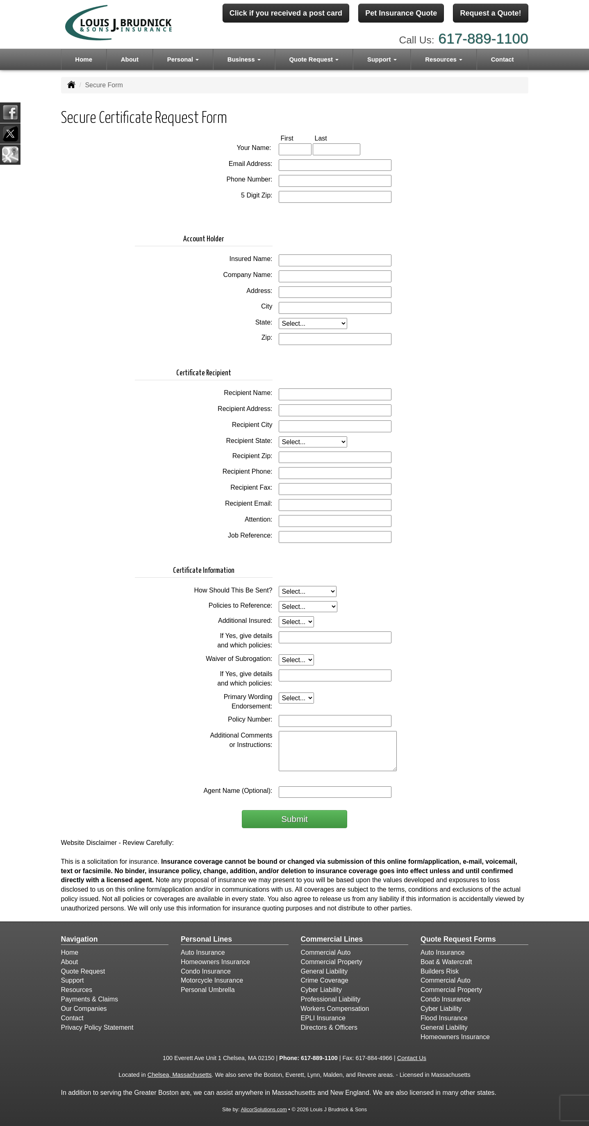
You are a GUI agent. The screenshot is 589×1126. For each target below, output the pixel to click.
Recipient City (252, 424)
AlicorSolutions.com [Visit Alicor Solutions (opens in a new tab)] (264, 1109)
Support (72, 980)
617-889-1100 (483, 37)
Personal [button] (183, 57)
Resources (76, 989)
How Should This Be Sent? (233, 590)
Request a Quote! (490, 13)
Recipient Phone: (248, 471)
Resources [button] (443, 57)
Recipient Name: (248, 392)
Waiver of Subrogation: (239, 658)
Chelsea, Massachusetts (180, 1075)
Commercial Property (331, 961)
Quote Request (83, 971)
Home (83, 57)
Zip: (267, 337)
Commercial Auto (326, 952)
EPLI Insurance (323, 1018)
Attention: (259, 519)
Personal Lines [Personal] (206, 939)
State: (264, 322)
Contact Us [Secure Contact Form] (411, 1058)
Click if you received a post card (286, 13)
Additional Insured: (245, 620)
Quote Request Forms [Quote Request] (458, 939)
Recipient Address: (245, 408)
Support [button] (382, 57)
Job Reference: (250, 535)
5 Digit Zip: (256, 195)
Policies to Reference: (241, 605)
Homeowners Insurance (215, 961)
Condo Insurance (206, 971)
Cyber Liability (321, 989)
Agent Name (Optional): (237, 790)
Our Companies (84, 1008)
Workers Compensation (335, 1008)
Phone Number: (249, 179)
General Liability (324, 971)
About (130, 57)
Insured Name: (251, 258)
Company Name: (247, 274)
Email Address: (251, 163)
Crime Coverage (324, 980)
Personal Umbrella (208, 989)
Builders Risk (440, 971)
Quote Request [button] (314, 57)
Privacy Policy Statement (97, 1027)
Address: (259, 290)
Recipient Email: (249, 503)
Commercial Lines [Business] (332, 939)
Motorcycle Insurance (212, 980)
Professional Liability (331, 999)
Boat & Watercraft (446, 961)
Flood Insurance (444, 1018)
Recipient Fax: (251, 487)
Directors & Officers (329, 1027)
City (267, 306)
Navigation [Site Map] (79, 939)
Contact (502, 57)
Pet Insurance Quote (401, 13)
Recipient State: (249, 440)
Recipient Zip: (252, 455)
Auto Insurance (203, 952)
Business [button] (244, 57)
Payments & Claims (89, 999)
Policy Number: (250, 719)
